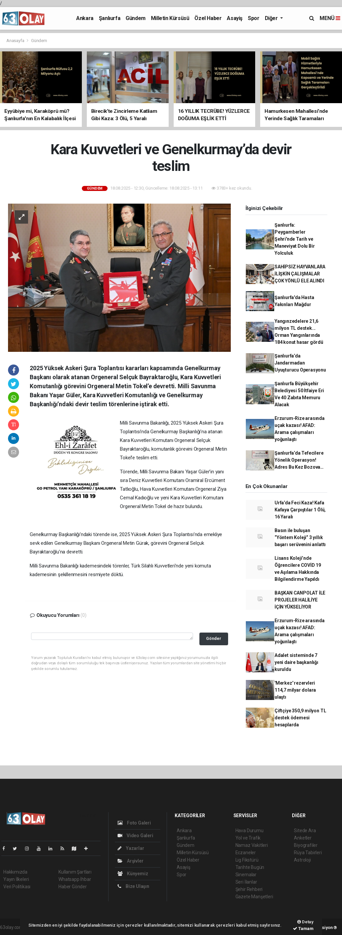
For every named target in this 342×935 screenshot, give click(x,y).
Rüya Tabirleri (308, 852)
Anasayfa (15, 40)
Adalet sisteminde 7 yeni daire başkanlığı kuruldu (296, 662)
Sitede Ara (305, 830)
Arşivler (130, 861)
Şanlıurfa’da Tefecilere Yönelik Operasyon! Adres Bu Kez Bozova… (299, 460)
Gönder (213, 638)
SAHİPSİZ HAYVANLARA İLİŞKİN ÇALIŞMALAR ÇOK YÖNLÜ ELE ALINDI (300, 273)
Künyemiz (133, 873)
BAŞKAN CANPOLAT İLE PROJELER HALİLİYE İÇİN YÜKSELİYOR (300, 600)
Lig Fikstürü (247, 860)
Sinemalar (245, 874)
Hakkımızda (15, 872)
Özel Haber (207, 18)
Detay (305, 921)
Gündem (136, 18)
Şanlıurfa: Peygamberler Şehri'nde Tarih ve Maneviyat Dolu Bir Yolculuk (295, 239)
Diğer (272, 18)
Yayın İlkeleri (16, 879)
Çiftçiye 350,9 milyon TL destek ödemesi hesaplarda (300, 717)
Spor (253, 18)
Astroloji (302, 860)
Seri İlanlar (246, 882)
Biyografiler (306, 845)
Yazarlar (131, 848)
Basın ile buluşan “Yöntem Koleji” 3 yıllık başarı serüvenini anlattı (300, 537)
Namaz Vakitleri (251, 845)
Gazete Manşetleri (254, 896)
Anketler (302, 838)
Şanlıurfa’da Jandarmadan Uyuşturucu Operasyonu (300, 363)
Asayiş (234, 18)
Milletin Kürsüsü (170, 18)
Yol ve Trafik (248, 838)
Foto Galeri (134, 823)
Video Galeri (135, 835)
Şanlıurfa (109, 18)
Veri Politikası (16, 886)
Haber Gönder (72, 886)
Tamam (303, 928)
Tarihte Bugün (250, 867)
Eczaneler (245, 852)
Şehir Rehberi (249, 889)
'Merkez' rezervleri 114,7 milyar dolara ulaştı (295, 690)
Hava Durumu (249, 830)
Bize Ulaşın (133, 886)
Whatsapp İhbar (74, 879)
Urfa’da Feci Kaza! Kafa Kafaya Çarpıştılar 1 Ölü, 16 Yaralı (300, 509)
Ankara (85, 18)
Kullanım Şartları (75, 872)
